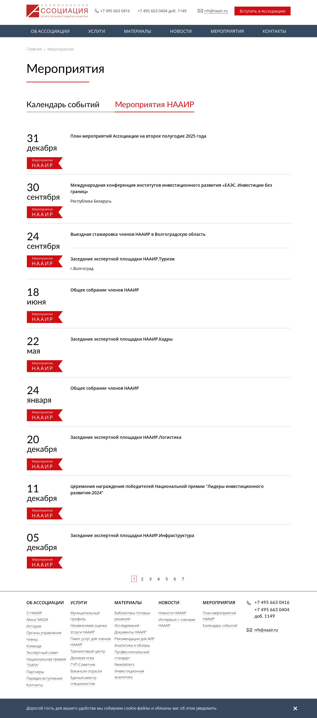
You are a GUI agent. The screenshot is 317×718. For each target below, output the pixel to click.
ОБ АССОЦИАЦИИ (50, 31)
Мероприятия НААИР (154, 105)
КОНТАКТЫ (274, 31)
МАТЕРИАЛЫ (137, 31)
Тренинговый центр (87, 651)
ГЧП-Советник (82, 664)
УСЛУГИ (96, 31)
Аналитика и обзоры (132, 645)
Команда (33, 645)
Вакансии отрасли (86, 671)
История (33, 626)
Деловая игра (82, 657)
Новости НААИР (172, 612)
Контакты (34, 684)
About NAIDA (37, 619)
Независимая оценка (88, 625)
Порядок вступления (44, 678)
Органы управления (43, 632)
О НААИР (34, 612)
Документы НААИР (130, 632)
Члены (32, 639)
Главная (34, 49)
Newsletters (124, 664)
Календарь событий (63, 105)
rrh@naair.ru (216, 10)
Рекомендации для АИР (134, 638)
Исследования (126, 625)
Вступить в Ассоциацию (263, 11)
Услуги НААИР (82, 632)
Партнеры (35, 671)
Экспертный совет (42, 652)
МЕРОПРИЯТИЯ (227, 31)
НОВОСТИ (181, 31)
